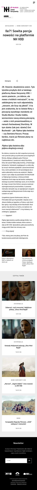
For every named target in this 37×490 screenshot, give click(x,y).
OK (29, 460)
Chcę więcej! (10, 231)
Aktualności (9, 26)
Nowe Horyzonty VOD (24, 26)
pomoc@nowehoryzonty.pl (18, 480)
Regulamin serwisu (21, 484)
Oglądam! (9, 215)
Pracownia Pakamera (21, 482)
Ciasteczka (13, 484)
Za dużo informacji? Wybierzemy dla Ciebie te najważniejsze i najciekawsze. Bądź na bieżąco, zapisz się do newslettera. (18, 451)
